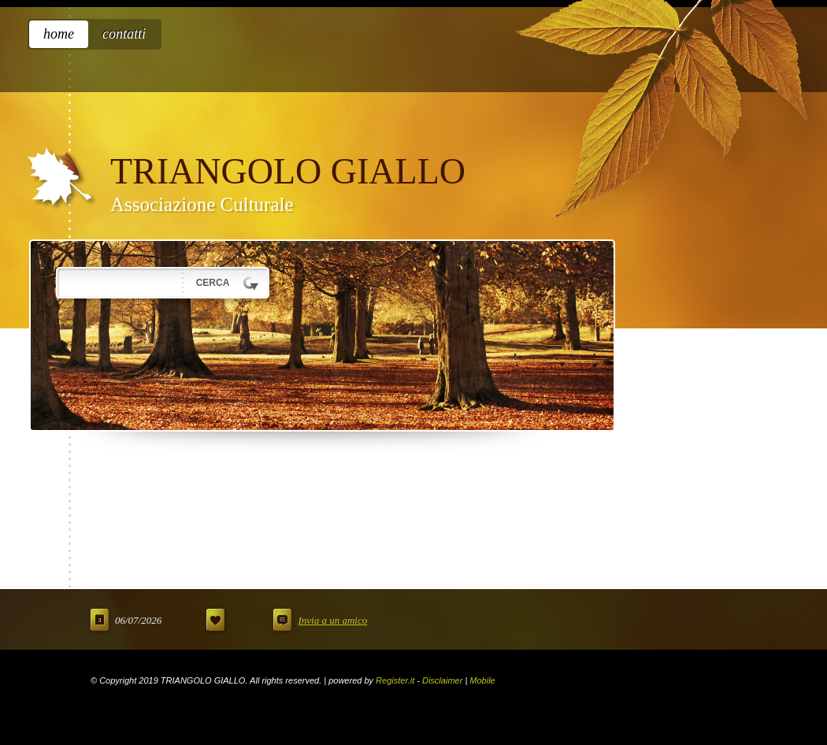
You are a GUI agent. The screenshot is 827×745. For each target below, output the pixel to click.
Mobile (482, 680)
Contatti (124, 34)
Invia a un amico (332, 620)
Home (58, 34)
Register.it (395, 680)
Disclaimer (442, 680)
